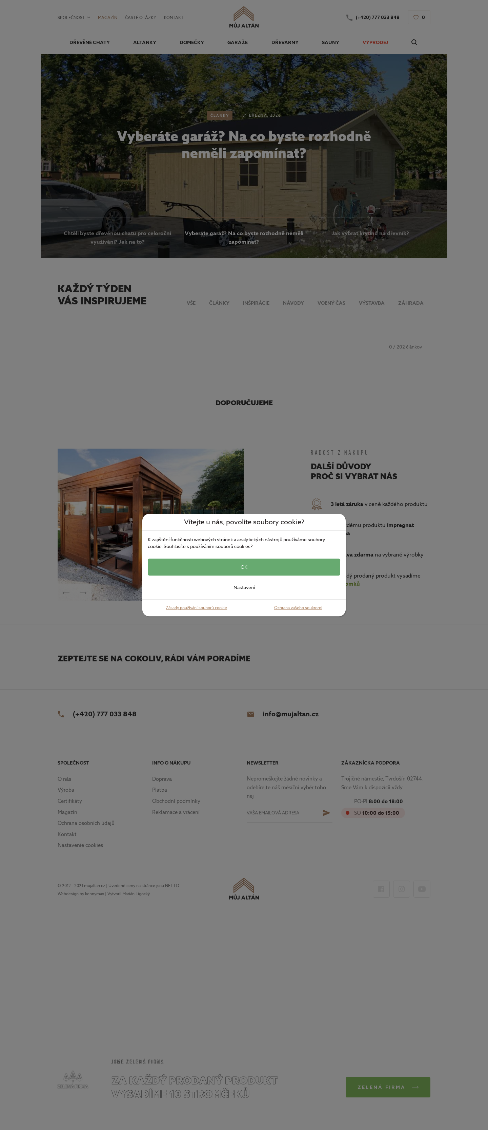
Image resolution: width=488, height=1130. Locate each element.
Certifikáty (70, 801)
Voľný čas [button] (331, 303)
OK (244, 567)
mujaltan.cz (94, 885)
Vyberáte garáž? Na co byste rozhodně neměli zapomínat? (244, 144)
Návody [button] (293, 303)
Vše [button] (191, 303)
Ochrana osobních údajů (86, 823)
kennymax (94, 894)
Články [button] (219, 303)
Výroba (66, 790)
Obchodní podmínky (176, 801)
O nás (64, 779)
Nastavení (244, 587)
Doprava (162, 779)
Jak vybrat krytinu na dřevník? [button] (370, 233)
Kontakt (174, 17)
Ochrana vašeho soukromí (298, 607)
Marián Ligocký (136, 894)
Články (219, 115)
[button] (419, 17)
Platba (159, 790)
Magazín (107, 17)
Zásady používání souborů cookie (196, 607)
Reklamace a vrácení (176, 812)
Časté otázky (140, 17)
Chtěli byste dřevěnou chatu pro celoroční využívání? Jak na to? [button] (117, 237)
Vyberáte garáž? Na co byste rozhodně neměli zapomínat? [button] (244, 237)
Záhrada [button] (411, 303)
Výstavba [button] (372, 303)
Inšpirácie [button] (256, 303)
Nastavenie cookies (80, 845)
